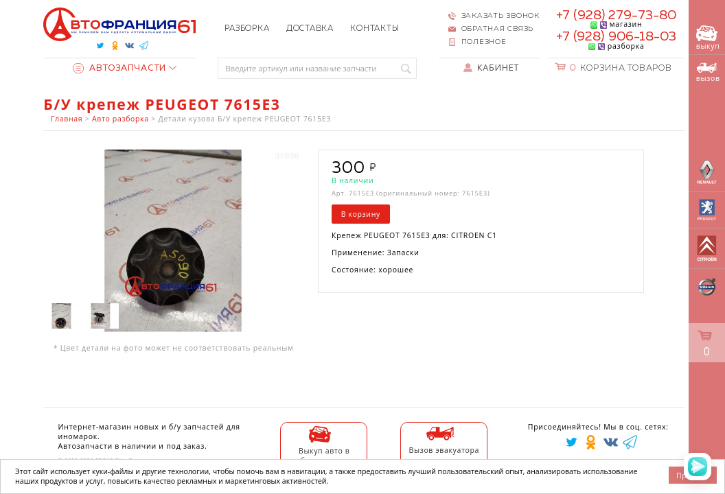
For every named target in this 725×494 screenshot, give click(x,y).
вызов (708, 72)
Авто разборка (120, 119)
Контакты (374, 29)
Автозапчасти (119, 68)
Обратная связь (497, 28)
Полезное (484, 41)
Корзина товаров (620, 68)
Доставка (310, 29)
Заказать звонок (500, 15)
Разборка (247, 29)
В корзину (360, 214)
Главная (66, 119)
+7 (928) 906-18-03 (616, 36)
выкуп (708, 38)
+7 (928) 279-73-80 (616, 15)
